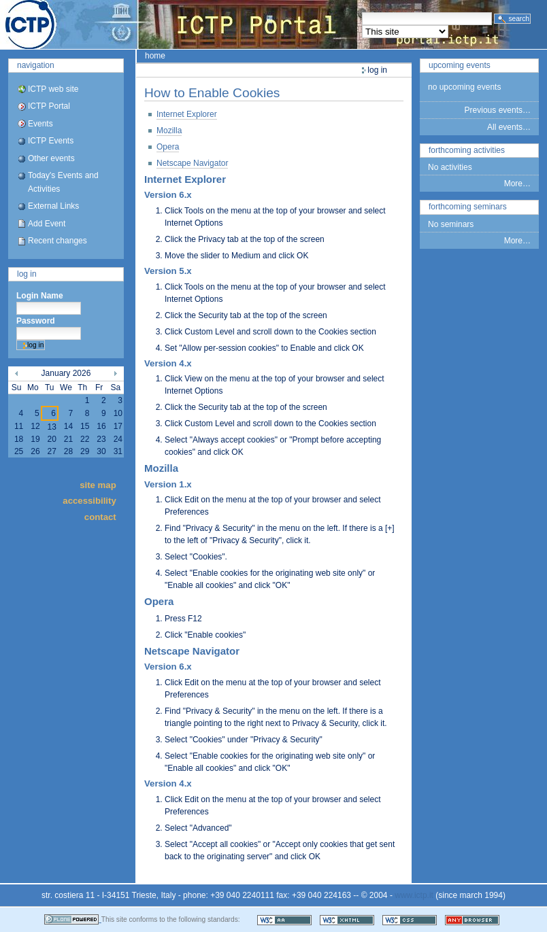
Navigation (35, 65)
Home (155, 56)
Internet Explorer (186, 114)
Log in (27, 274)
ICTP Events (50, 140)
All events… (509, 127)
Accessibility (89, 501)
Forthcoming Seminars (468, 206)
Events (40, 123)
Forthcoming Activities (467, 150)
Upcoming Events (460, 65)
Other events (51, 158)
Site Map (98, 484)
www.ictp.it (414, 895)
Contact (100, 516)
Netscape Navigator (192, 163)
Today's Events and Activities (63, 182)
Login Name (39, 295)
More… (517, 183)
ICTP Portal (256, 24)
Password (35, 321)
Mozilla (169, 130)
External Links (53, 206)
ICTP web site (53, 89)
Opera (167, 147)
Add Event (46, 223)
